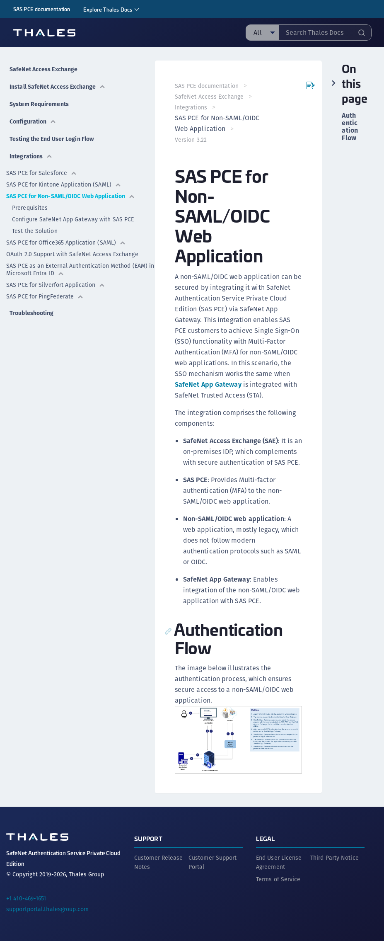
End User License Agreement (279, 862)
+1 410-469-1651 (26, 898)
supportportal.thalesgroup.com (47, 909)
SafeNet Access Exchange (43, 69)
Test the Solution (35, 231)
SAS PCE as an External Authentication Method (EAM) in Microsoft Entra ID (80, 269)
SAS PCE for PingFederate (45, 296)
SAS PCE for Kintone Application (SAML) (63, 184)
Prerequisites (30, 207)
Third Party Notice (334, 858)
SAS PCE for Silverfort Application (55, 285)
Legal (265, 838)
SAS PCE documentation (41, 9)
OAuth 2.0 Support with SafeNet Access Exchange (72, 254)
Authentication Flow (350, 127)
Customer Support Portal (212, 862)
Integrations (31, 156)
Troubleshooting (32, 313)
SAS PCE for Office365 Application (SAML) (66, 242)
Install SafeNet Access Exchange (58, 86)
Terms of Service (278, 879)
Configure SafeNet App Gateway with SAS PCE (73, 219)
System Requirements (39, 104)
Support (148, 838)
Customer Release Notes (158, 862)
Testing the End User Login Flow (52, 139)
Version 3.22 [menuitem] (191, 140)
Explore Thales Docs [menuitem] (107, 9)
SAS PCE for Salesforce (41, 173)
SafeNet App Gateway (208, 384)
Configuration (33, 121)
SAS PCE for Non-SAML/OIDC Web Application (70, 196)
